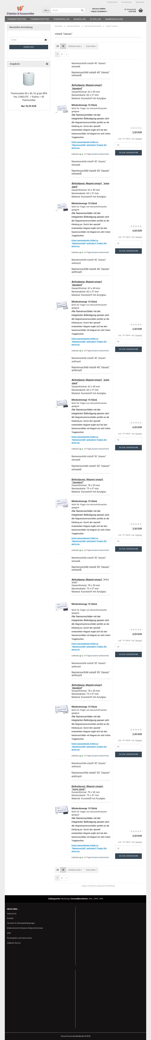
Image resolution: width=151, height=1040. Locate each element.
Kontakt (10, 918)
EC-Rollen (95, 19)
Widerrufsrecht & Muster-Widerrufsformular (25, 928)
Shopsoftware (66, 1036)
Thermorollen (61, 19)
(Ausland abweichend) (100, 154)
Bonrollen (80, 19)
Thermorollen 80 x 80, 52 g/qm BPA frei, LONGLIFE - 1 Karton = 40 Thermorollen (28, 97)
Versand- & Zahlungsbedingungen (21, 923)
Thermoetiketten (16, 19)
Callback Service (14, 943)
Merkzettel (140, 2)
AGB (9, 933)
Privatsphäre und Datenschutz (19, 938)
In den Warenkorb (128, 153)
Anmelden (28, 47)
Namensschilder (114, 19)
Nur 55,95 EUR (28, 106)
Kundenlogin (127, 2)
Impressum (11, 913)
